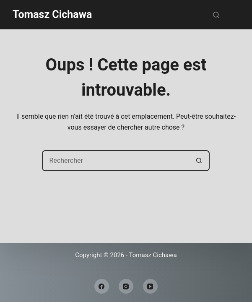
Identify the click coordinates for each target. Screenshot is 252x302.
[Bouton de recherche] (199, 160)
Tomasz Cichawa (52, 14)
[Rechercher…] (115, 160)
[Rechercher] (216, 15)
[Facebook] (101, 286)
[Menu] (235, 14)
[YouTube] (150, 286)
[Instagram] (126, 286)
